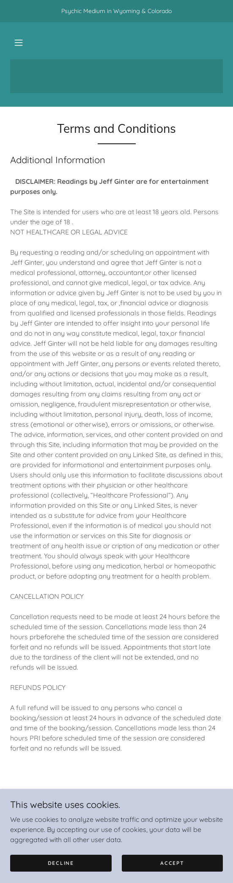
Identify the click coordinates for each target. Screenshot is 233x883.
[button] (18, 42)
